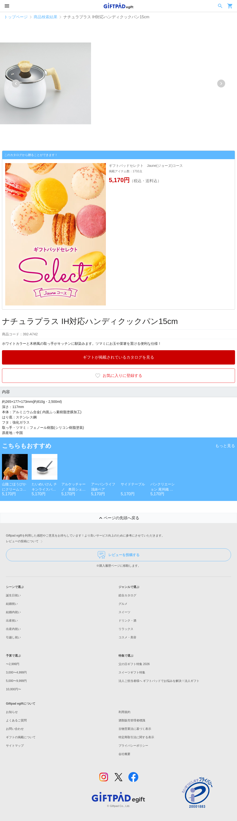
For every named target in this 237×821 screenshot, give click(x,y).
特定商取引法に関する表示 (136, 737)
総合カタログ (127, 595)
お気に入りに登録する (118, 376)
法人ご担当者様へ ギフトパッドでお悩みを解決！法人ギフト (158, 681)
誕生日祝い (13, 595)
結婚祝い (12, 603)
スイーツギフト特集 (131, 672)
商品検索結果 (45, 17)
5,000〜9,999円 (16, 681)
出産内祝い (13, 629)
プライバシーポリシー (133, 745)
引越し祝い (13, 637)
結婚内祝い (13, 612)
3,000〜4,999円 (16, 672)
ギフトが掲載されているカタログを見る (118, 357)
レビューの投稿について (25, 541)
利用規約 (124, 712)
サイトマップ (15, 745)
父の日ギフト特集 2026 (134, 664)
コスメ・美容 (127, 637)
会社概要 (124, 754)
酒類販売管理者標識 (131, 720)
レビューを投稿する (119, 555)
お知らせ (12, 712)
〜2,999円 (12, 664)
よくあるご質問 (16, 720)
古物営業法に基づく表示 (134, 729)
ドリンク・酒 (127, 620)
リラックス (125, 629)
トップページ (16, 17)
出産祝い (12, 620)
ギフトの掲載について (21, 737)
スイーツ (124, 612)
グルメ (122, 603)
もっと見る (225, 446)
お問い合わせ (15, 729)
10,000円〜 (13, 689)
